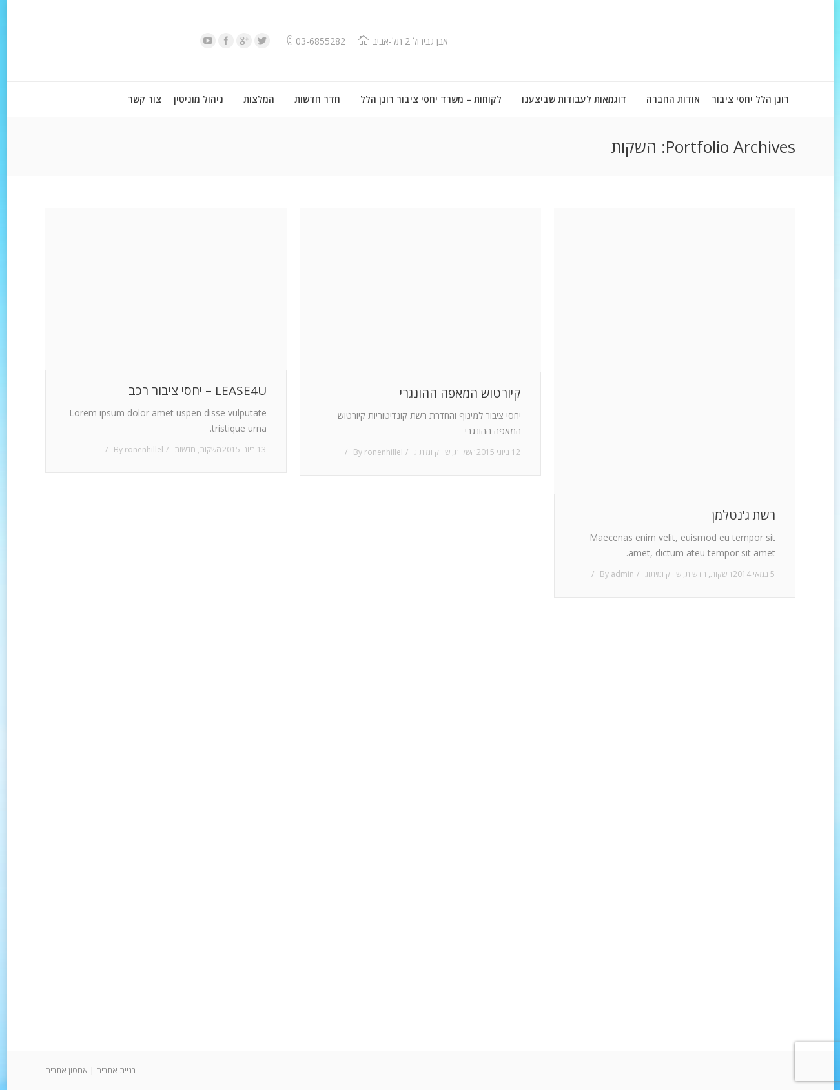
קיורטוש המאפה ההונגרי (460, 393)
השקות (210, 449)
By (138, 449)
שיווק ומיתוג (432, 452)
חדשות (185, 449)
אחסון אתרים (66, 1070)
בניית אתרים (116, 1070)
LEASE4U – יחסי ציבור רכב (197, 391)
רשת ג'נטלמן (743, 515)
